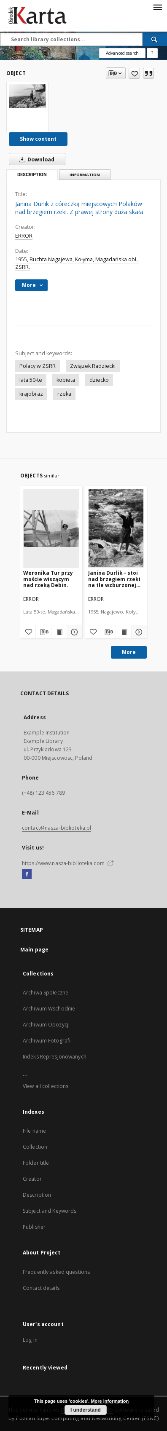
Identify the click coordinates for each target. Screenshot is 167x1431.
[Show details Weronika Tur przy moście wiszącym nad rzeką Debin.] (73, 632)
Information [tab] (85, 174)
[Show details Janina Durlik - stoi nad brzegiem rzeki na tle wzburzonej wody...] (137, 632)
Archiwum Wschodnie (49, 1008)
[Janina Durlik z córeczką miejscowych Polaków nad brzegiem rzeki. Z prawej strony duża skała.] (27, 96)
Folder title (36, 1162)
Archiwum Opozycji (46, 1024)
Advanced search (122, 53)
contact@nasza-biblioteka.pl (56, 827)
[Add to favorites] (134, 73)
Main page (34, 949)
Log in (30, 1339)
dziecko (99, 379)
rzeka (64, 393)
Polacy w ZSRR (37, 366)
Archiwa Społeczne (45, 992)
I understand (85, 1410)
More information (110, 1401)
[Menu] (157, 6)
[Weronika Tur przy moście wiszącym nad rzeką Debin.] (51, 528)
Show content (38, 138)
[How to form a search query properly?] (152, 53)
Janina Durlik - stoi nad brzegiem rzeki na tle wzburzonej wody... (114, 578)
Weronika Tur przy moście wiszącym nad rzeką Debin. (48, 578)
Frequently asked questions (56, 1272)
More (129, 652)
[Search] (155, 39)
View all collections (45, 1086)
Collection (35, 1146)
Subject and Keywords (49, 1210)
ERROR (23, 235)
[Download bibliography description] (43, 632)
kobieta (66, 379)
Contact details (41, 1288)
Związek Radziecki (93, 366)
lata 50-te (30, 379)
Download (35, 159)
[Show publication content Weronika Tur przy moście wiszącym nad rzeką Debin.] (59, 632)
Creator (32, 1178)
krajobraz (31, 393)
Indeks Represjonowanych (54, 1056)
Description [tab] (32, 174)
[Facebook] (27, 874)
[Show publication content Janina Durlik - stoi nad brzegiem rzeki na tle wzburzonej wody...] (123, 632)
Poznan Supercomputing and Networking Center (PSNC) (87, 1418)
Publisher (34, 1226)
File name (34, 1130)
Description (37, 1194)
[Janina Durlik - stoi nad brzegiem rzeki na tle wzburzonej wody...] (116, 528)
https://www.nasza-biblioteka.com (68, 863)
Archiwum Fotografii (47, 1040)
